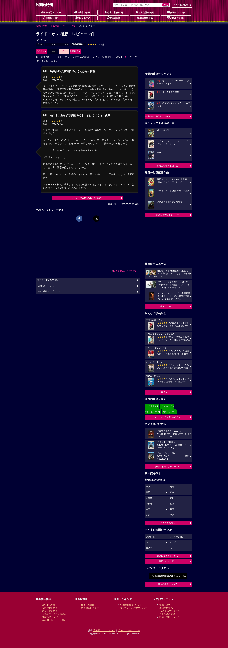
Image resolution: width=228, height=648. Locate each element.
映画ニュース (82, 17)
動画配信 (74, 51)
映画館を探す (51, 17)
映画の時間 (41, 26)
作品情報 (54, 26)
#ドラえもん (151, 406)
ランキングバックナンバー (133, 608)
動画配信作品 (145, 17)
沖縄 (172, 515)
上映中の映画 (82, 12)
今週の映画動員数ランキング (158, 116)
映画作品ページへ (45, 286)
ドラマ (40, 44)
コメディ (150, 548)
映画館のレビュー (90, 608)
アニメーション (177, 537)
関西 (148, 492)
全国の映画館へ (167, 523)
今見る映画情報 (167, 614)
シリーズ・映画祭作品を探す (167, 417)
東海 (172, 492)
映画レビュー (167, 392)
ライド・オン (69, 26)
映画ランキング (176, 12)
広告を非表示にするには (125, 271)
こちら (126, 57)
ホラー (173, 548)
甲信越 (149, 504)
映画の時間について (167, 584)
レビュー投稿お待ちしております (86, 198)
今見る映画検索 (181, 5)
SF (147, 542)
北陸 (172, 504)
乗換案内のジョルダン (104, 630)
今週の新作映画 (114, 12)
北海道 (149, 498)
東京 (148, 487)
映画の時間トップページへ (49, 291)
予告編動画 (113, 17)
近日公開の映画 (145, 12)
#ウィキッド (166, 406)
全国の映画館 (88, 604)
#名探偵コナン (152, 411)
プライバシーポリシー (129, 630)
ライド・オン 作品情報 (47, 280)
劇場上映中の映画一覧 (167, 166)
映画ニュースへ (167, 306)
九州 (148, 515)
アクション (50, 44)
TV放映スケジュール (169, 611)
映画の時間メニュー (51, 12)
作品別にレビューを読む (54, 620)
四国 (172, 509)
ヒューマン (63, 44)
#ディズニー (168, 411)
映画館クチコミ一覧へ (167, 556)
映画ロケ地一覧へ (167, 561)
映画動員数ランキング (131, 604)
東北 (172, 498)
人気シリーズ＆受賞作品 (54, 614)
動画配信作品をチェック (167, 215)
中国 (148, 509)
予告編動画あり (78, 44)
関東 (172, 487)
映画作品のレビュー (52, 617)
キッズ (173, 542)
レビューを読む (176, 17)
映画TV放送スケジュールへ (167, 466)
